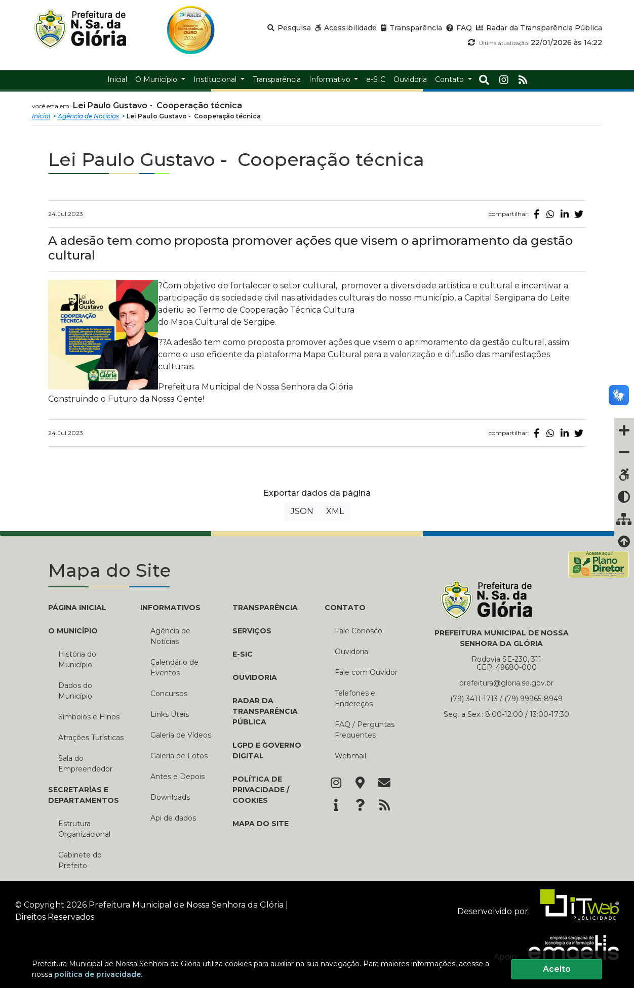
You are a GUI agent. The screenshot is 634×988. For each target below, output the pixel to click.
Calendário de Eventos (174, 667)
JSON (302, 511)
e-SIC (242, 654)
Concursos (168, 693)
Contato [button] (450, 79)
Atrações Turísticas (91, 737)
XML (335, 511)
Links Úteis (169, 714)
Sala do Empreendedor (85, 764)
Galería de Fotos (179, 755)
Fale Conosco (358, 630)
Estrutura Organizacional (84, 829)
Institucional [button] (216, 79)
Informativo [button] (330, 79)
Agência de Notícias (88, 116)
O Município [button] (157, 79)
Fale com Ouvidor (366, 672)
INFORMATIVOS (170, 607)
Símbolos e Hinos (89, 716)
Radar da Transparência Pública (265, 711)
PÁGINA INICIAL (77, 607)
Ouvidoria (254, 677)
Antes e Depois (177, 776)
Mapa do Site (260, 823)
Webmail (350, 755)
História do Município (77, 659)
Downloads (170, 797)
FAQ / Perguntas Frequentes (364, 730)
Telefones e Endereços (355, 698)
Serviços (251, 630)
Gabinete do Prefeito (80, 860)
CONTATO (345, 607)
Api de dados (173, 818)
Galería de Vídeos (180, 735)
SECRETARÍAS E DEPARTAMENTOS (83, 795)
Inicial (41, 116)
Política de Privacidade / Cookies (260, 790)
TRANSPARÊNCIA (265, 607)
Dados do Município (75, 691)
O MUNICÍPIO (73, 630)
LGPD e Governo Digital (266, 750)
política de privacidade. (98, 974)
